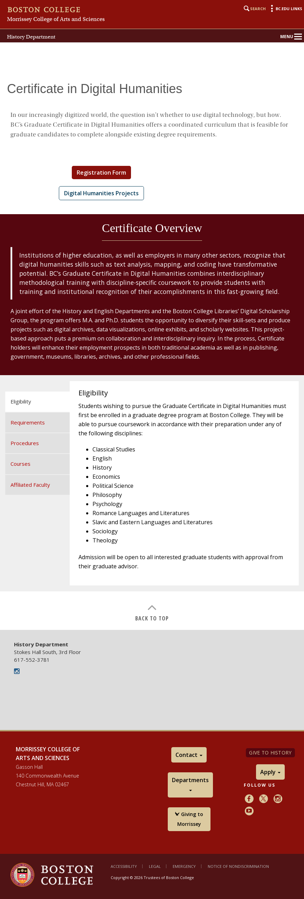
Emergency (184, 866)
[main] (152, 351)
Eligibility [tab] (21, 401)
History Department (31, 37)
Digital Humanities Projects (101, 193)
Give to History (270, 752)
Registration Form (101, 172)
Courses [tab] (20, 463)
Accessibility (124, 866)
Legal (155, 866)
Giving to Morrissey (189, 819)
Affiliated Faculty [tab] (30, 484)
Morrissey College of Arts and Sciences (56, 19)
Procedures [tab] (25, 443)
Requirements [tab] (28, 422)
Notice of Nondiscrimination (238, 866)
